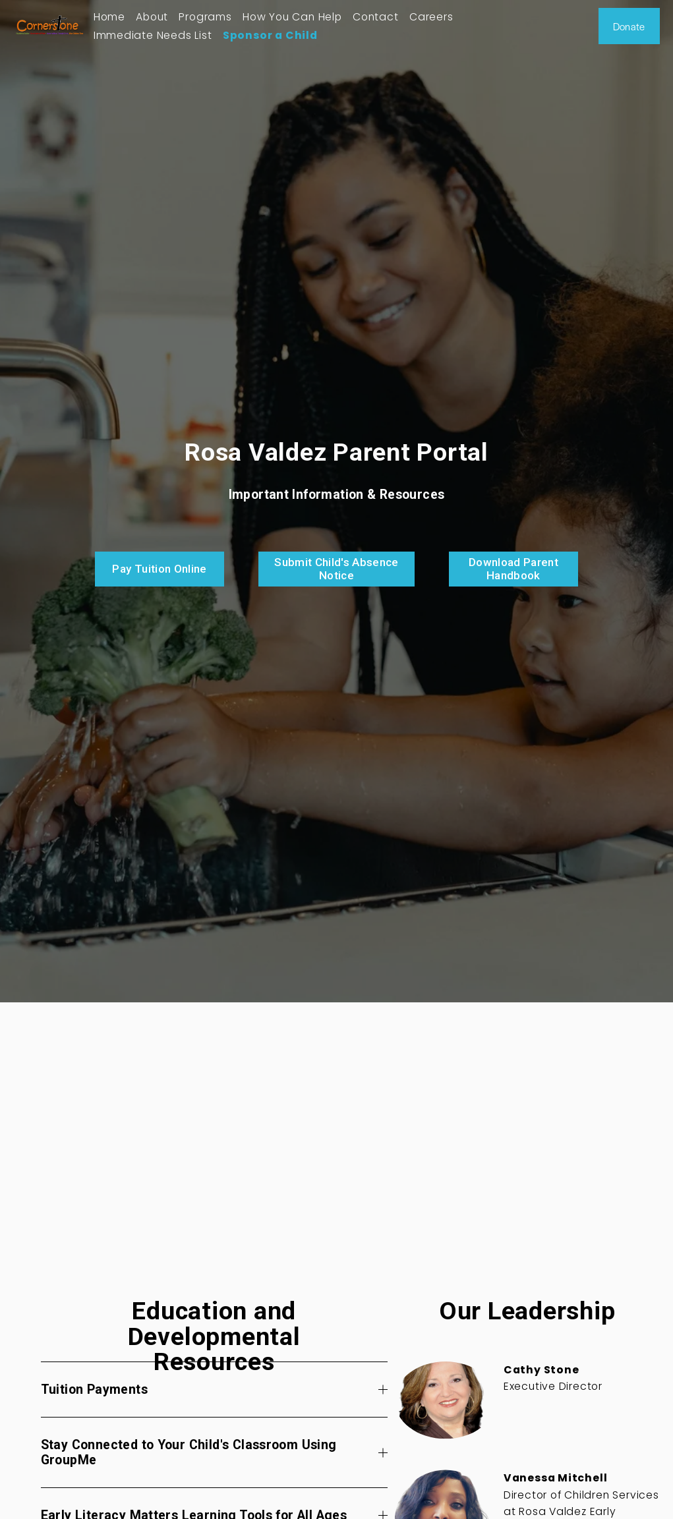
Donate (629, 26)
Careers (431, 16)
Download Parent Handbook (513, 569)
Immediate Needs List (153, 35)
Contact (376, 16)
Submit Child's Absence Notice (336, 569)
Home (109, 16)
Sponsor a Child (270, 35)
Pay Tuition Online (159, 568)
